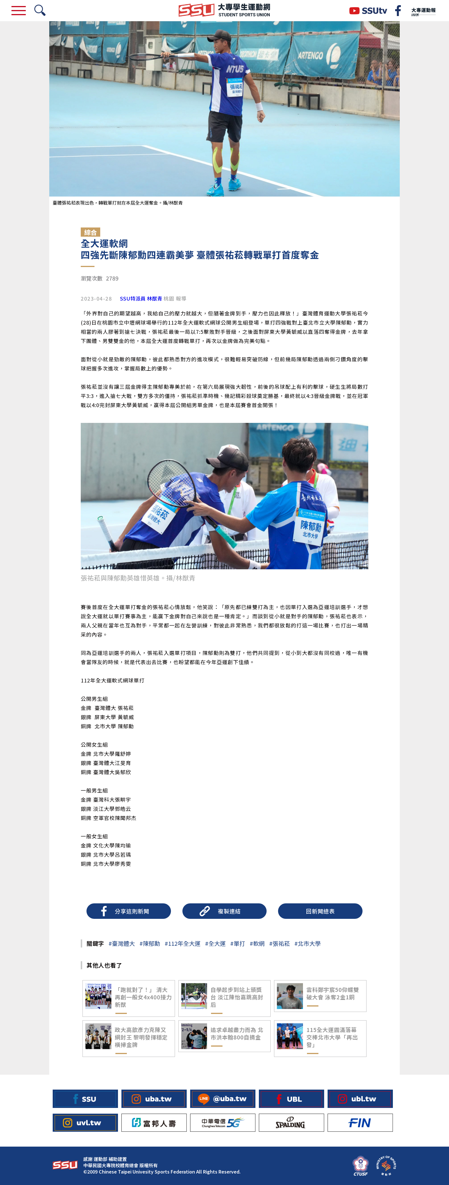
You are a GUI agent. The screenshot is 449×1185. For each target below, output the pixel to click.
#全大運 (215, 943)
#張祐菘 (279, 943)
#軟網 (257, 943)
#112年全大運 (182, 943)
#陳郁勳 (149, 943)
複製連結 (229, 911)
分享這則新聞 (132, 911)
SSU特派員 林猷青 (141, 298)
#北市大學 (307, 943)
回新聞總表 (320, 911)
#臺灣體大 (122, 943)
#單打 (237, 943)
